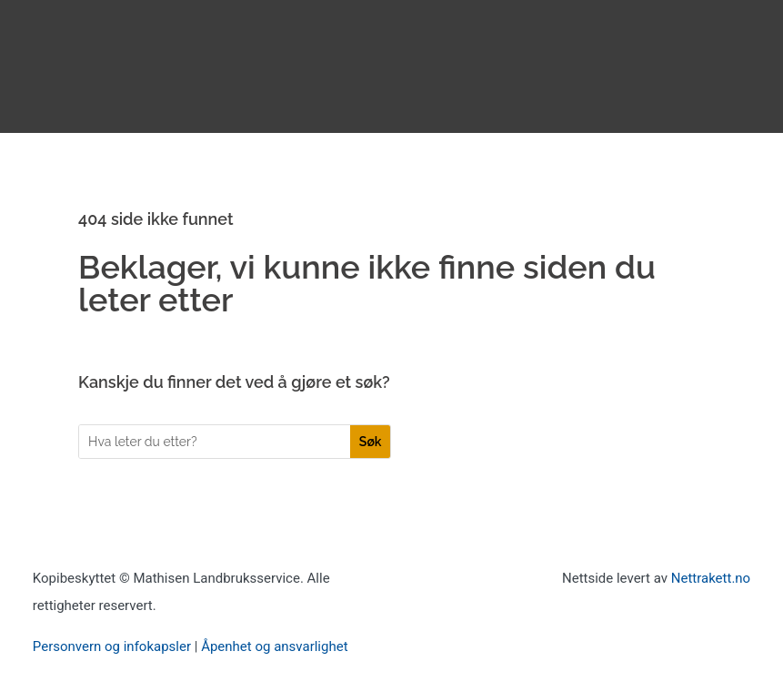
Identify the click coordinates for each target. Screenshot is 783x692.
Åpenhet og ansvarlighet (274, 646)
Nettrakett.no (710, 578)
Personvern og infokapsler (112, 646)
